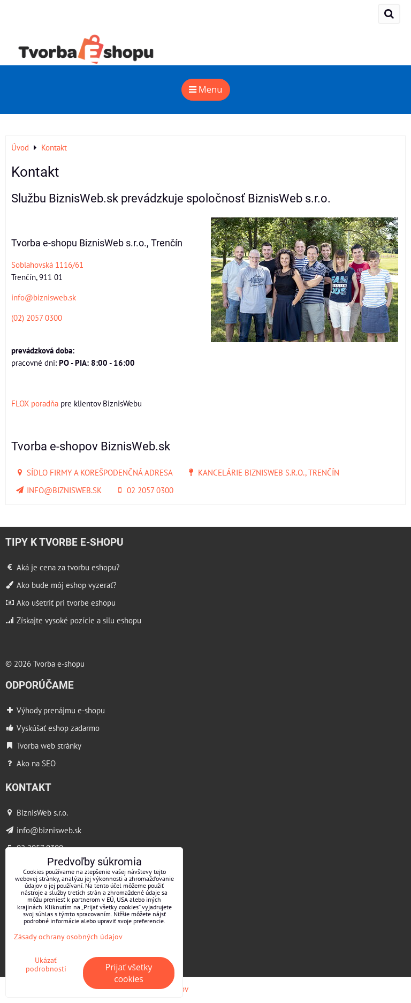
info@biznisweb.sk (43, 297)
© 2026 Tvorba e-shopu (45, 663)
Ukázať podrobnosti (46, 964)
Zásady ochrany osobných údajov (68, 936)
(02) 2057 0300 (36, 317)
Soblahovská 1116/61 (47, 264)
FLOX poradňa (34, 403)
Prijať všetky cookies (128, 973)
